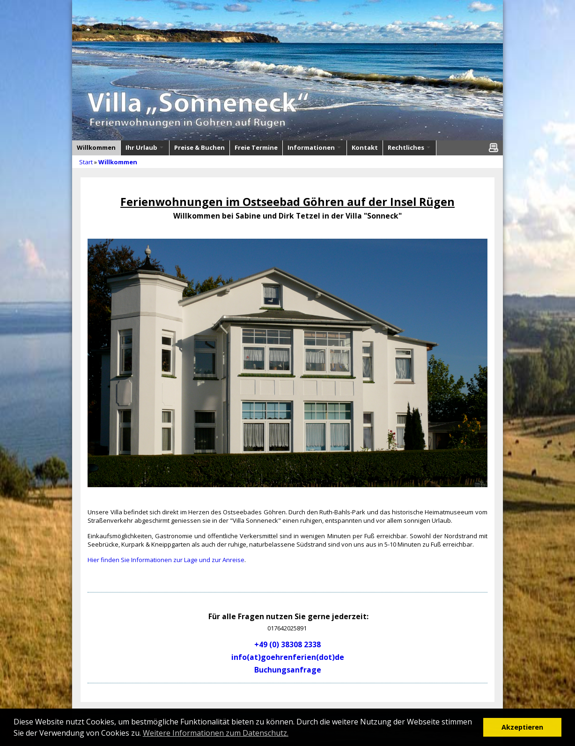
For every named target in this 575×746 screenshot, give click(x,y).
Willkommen (117, 162)
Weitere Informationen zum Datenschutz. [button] (215, 733)
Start (86, 162)
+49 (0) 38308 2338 (287, 644)
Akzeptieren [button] (522, 727)
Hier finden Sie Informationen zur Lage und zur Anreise (166, 560)
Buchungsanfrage (287, 670)
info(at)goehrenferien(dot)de (287, 657)
